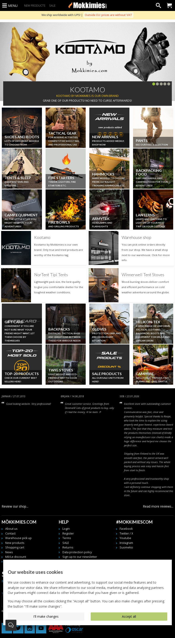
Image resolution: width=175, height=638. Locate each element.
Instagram (126, 543)
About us (11, 529)
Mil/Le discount (15, 557)
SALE (52, 5)
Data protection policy (77, 552)
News (9, 552)
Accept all (129, 616)
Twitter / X (126, 533)
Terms (66, 538)
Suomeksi (126, 547)
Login (66, 529)
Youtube (125, 538)
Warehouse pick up (18, 538)
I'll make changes (46, 616)
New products (34, 5)
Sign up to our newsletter (79, 557)
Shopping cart (14, 547)
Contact (10, 533)
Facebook (126, 529)
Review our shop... (15, 506)
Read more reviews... (158, 506)
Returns (67, 547)
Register (68, 533)
